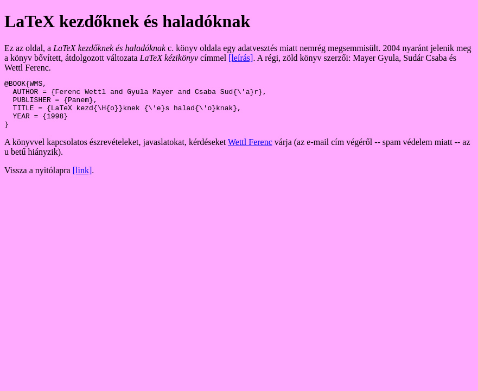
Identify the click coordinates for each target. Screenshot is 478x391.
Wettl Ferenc (250, 151)
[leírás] (240, 57)
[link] (82, 180)
